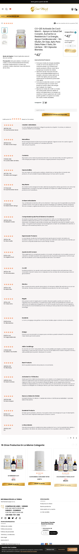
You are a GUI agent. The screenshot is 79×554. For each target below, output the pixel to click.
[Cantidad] (70, 46)
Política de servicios (6, 529)
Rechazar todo (50, 549)
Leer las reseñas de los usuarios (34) (66, 23)
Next (76, 444)
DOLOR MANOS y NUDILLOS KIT (66, 477)
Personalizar (61, 549)
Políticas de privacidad (7, 532)
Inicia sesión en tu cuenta (47, 509)
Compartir (43, 102)
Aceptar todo (72, 549)
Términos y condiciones (8, 534)
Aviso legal (4, 537)
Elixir (39, 474)
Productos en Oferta (46, 504)
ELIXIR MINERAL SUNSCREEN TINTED (39, 477)
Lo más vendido (44, 512)
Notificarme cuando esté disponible (55, 114)
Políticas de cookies (6, 526)
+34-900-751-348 (12, 515)
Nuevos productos (45, 506)
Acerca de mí (5, 540)
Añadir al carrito (70, 51)
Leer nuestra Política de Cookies (28, 551)
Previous (73, 444)
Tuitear (46, 102)
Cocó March (65, 474)
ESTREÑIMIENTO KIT (13, 476)
